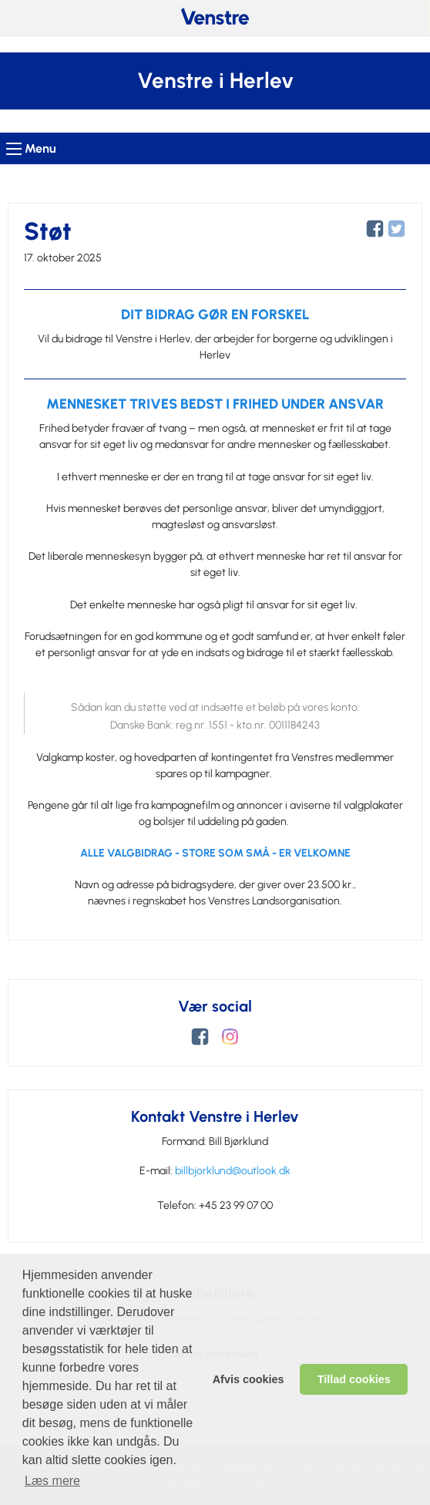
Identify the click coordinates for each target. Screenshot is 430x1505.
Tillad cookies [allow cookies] (354, 1379)
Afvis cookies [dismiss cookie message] (248, 1379)
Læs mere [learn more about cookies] (52, 1480)
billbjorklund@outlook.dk (233, 1170)
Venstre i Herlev (215, 80)
